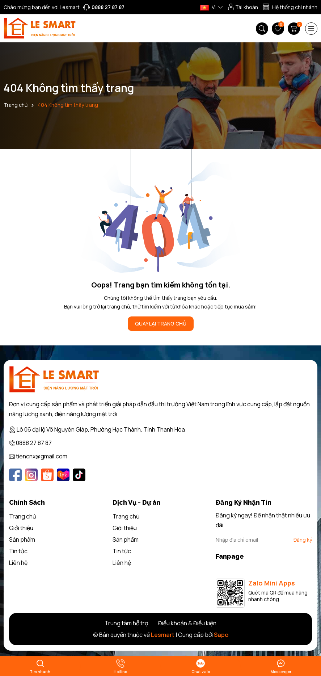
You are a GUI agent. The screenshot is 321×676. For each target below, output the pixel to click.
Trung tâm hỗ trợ (126, 623)
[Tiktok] (79, 475)
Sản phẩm (22, 539)
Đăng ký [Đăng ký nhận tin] (302, 539)
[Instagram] (31, 475)
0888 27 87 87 (34, 443)
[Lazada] (63, 475)
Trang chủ (22, 516)
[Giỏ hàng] (294, 28)
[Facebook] (15, 475)
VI (208, 7)
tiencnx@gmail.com (41, 456)
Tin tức (18, 551)
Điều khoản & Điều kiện (187, 623)
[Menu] (311, 28)
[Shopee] (47, 475)
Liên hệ (18, 563)
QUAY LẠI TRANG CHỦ (160, 323)
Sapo (221, 635)
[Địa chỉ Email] (264, 540)
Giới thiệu (21, 528)
